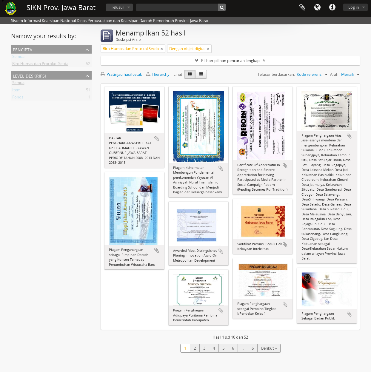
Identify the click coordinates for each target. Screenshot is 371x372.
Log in (353, 7)
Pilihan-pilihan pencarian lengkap (230, 60)
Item (16, 91)
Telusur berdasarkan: (276, 74)
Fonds (17, 98)
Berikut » (269, 348)
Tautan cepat (332, 7)
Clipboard (302, 7)
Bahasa (317, 7)
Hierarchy (158, 74)
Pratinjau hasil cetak (121, 74)
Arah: (334, 74)
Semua (18, 57)
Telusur (117, 7)
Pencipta (22, 49)
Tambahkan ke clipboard (157, 139)
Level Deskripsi (29, 75)
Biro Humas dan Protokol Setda (40, 64)
